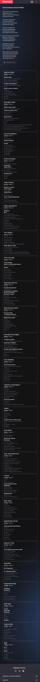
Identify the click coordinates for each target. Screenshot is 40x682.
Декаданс (7, 210)
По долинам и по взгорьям (11, 247)
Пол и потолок (7, 557)
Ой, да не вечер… (8, 250)
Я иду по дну (7, 632)
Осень (5, 423)
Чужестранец (8, 189)
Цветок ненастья (8, 302)
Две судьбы (7, 379)
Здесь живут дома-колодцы (11, 300)
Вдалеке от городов (9, 449)
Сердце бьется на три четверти (12, 366)
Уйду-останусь (8, 274)
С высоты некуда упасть (10, 496)
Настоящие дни (8, 568)
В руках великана (8, 140)
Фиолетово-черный (9, 438)
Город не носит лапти (9, 93)
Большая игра (8, 173)
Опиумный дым (8, 659)
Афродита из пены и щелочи (11, 463)
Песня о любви (8, 248)
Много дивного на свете (10, 629)
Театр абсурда (8, 262)
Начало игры (7, 277)
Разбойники (7, 321)
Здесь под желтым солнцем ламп (13, 421)
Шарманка (7, 485)
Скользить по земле (9, 507)
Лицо (5, 480)
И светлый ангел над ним (10, 554)
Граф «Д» (6, 372)
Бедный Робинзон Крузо (10, 347)
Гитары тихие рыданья (10, 83)
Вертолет (6, 537)
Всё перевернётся (9, 120)
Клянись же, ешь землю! (10, 394)
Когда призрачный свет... (10, 350)
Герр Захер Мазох (8, 324)
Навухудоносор (8, 488)
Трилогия (6, 220)
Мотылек (6, 193)
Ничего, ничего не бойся (11, 88)
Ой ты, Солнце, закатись (10, 80)
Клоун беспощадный (9, 217)
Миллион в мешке (8, 435)
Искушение (7, 377)
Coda (5, 330)
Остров (6, 608)
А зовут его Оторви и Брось (11, 82)
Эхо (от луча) (7, 327)
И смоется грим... (8, 278)
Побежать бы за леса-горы (11, 393)
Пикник (6, 618)
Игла (5, 212)
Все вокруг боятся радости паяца (13, 352)
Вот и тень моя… (8, 374)
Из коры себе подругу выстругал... (14, 349)
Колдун (6, 121)
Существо (6, 299)
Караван (6, 657)
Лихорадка (7, 413)
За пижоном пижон (9, 214)
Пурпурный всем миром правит (12, 85)
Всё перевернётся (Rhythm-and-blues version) (16, 128)
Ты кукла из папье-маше (10, 172)
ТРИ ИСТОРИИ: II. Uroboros (11, 470)
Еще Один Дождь (8, 482)
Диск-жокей (7, 495)
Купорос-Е (6, 465)
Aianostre (6, 355)
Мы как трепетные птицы (10, 570)
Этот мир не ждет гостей (10, 371)
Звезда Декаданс (8, 225)
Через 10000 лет (8, 445)
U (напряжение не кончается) (12, 462)
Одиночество (8, 116)
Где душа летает (8, 151)
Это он (6, 595)
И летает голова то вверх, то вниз (13, 341)
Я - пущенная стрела (9, 571)
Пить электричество (9, 460)
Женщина (6, 113)
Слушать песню (10, 62)
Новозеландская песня (10, 638)
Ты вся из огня (8, 613)
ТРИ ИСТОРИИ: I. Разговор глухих (12, 468)
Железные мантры (9, 292)
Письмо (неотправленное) (11, 201)
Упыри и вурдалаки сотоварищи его (13, 376)
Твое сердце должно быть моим (13, 549)
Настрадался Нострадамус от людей (14, 404)
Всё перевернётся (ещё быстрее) (13, 129)
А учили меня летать (9, 635)
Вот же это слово (9, 294)
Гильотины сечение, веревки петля (13, 218)
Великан (6, 620)
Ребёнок (6, 96)
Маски (5, 86)
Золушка (6, 654)
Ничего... (6, 178)
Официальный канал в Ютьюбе (23, 671)
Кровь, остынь (8, 534)
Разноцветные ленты (9, 146)
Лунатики (6, 295)
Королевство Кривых (10, 342)
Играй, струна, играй (9, 107)
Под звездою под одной (10, 509)
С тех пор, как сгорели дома (11, 576)
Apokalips (6, 426)
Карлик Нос (7, 269)
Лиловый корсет (8, 142)
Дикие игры (7, 415)
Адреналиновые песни (10, 492)
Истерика (6, 527)
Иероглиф (7, 610)
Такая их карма (8, 145)
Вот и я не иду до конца (10, 200)
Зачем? (6, 176)
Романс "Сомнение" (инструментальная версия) (17, 253)
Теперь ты (6, 368)
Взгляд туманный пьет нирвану (12, 448)
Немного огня (7, 548)
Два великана (8, 487)
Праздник (6, 612)
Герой (5, 416)
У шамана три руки (9, 339)
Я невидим (7, 588)
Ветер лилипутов (8, 346)
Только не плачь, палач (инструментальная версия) (18, 124)
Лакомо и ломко (8, 441)
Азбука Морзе (8, 192)
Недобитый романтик (10, 287)
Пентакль (6, 397)
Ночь (5, 615)
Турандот (6, 90)
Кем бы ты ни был (9, 187)
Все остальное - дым (9, 599)
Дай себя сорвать (9, 598)
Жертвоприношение (9, 529)
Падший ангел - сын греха (11, 316)
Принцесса (7, 175)
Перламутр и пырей (9, 446)
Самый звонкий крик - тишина (12, 556)
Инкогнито (7, 222)
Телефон (6, 617)
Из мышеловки (8, 313)
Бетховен (6, 198)
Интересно (7, 590)
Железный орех (8, 637)
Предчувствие (8, 493)
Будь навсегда (8, 466)
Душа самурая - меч (9, 150)
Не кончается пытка (9, 364)
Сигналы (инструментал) (10, 228)
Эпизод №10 (7, 153)
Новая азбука (7, 579)
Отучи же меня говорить (10, 490)
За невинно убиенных (9, 551)
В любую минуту (8, 115)
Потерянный (7, 190)
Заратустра (7, 322)
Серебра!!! (6, 389)
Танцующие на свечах (10, 512)
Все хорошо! (7, 170)
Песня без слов (8, 517)
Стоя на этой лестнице (10, 596)
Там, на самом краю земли (11, 573)
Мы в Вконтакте (15, 671)
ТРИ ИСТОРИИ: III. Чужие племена (13, 471)
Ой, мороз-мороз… (9, 237)
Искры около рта (8, 531)
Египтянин (7, 440)
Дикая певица (8, 275)
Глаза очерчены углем (10, 483)
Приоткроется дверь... (10, 304)
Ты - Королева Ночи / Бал (10, 443)
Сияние (6, 143)
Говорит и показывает (10, 391)
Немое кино (7, 505)
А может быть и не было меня (12, 419)
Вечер (5, 651)
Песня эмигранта (8, 195)
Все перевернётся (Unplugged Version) (14, 126)
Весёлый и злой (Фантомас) (11, 118)
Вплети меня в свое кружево (11, 215)
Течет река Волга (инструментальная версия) (16, 252)
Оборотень (7, 369)
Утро (5, 123)
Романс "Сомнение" (9, 242)
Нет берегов (7, 591)
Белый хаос (7, 539)
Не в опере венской (9, 265)
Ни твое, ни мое (8, 436)
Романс (6, 593)
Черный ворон (8, 240)
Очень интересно (8, 652)
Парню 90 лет (7, 167)
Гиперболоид (7, 289)
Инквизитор (7, 630)
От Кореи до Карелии (10, 314)
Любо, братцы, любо (10, 245)
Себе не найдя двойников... (11, 344)
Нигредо (6, 418)
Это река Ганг (7, 578)
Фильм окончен (8, 148)
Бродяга (6, 98)
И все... (6, 354)
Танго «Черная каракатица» (11, 197)
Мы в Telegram (19, 671)
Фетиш (6, 267)
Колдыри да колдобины (11, 291)
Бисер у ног (7, 380)
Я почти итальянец (9, 399)
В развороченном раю (10, 325)
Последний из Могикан (10, 168)
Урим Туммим (7, 270)
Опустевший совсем (9, 559)
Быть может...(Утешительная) (12, 226)
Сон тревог (7, 535)
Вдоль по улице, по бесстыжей (12, 78)
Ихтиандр (6, 329)
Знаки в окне (7, 401)
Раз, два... (6, 532)
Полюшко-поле (8, 239)
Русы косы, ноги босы (9, 272)
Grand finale (7, 154)
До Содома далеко (9, 396)
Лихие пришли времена (10, 163)
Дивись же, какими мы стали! (12, 108)
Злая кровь (7, 165)
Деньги (6, 655)
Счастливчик (7, 138)
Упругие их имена (8, 510)
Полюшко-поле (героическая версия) (14, 244)
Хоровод (6, 649)
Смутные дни (7, 515)
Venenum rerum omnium (10, 458)
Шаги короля (7, 513)
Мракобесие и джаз (9, 317)
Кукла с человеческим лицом (12, 264)
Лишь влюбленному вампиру (12, 526)
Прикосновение (8, 223)
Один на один (7, 77)
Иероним (6, 402)
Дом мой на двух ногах (10, 297)
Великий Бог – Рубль (9, 424)
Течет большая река (9, 574)
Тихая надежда (8, 91)
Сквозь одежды (8, 112)
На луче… (6, 319)
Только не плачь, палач (10, 110)
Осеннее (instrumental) (10, 94)
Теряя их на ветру (8, 552)
